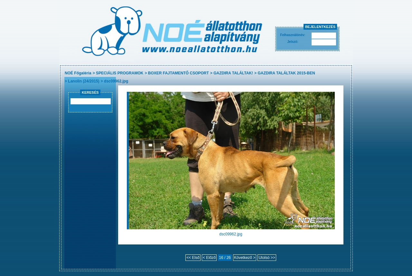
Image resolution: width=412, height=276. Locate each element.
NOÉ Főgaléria (78, 73)
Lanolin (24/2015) (83, 81)
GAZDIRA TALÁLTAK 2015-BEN (286, 73)
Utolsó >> (266, 257)
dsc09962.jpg (116, 81)
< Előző (209, 257)
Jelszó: (292, 41)
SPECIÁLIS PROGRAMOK (119, 73)
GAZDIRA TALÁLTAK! (233, 73)
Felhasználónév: (292, 35)
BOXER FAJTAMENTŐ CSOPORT (178, 73)
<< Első (193, 257)
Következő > (244, 257)
